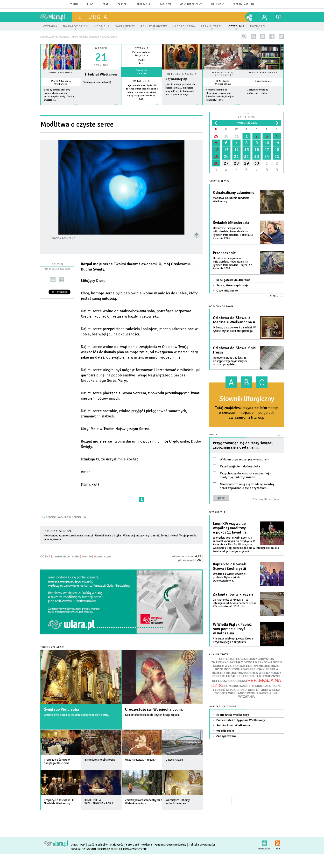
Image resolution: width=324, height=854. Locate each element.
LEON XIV (251, 666)
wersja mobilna (244, 4)
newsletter (262, 36)
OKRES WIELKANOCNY (264, 673)
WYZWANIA (246, 696)
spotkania (143, 4)
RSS (277, 842)
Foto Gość (132, 845)
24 (266, 156)
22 (246, 156)
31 (236, 136)
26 (216, 163)
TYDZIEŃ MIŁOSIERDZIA (230, 690)
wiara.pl (56, 17)
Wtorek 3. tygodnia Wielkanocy (61, 82)
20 (226, 156)
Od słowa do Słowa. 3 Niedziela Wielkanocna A (234, 320)
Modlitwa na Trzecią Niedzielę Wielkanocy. (231, 199)
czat (105, 4)
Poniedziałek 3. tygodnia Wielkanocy (240, 720)
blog (90, 4)
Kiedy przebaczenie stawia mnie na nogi (68, 535)
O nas (74, 845)
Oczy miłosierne (227, 290)
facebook (272, 36)
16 (256, 149)
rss (253, 36)
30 (226, 136)
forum (74, 4)
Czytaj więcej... (182, 107)
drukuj (61, 279)
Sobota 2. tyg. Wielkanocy (233, 725)
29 (216, 136)
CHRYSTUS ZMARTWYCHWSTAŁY (242, 660)
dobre (98, 556)
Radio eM (165, 4)
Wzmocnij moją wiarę (136, 535)
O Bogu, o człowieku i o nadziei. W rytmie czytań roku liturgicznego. (234, 329)
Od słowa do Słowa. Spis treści (234, 350)
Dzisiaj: (246, 115)
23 (256, 156)
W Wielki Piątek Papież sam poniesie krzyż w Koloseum (232, 628)
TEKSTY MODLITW (74, 517)
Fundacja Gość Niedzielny (170, 845)
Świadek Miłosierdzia (231, 223)
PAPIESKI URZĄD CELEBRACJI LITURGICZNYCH (246, 676)
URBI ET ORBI (258, 690)
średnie (87, 556)
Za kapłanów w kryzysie (233, 594)
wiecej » (101, 107)
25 (277, 156)
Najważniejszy (176, 79)
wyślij (53, 279)
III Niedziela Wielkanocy (232, 715)
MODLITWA (55, 517)
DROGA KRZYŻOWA (258, 662)
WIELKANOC (237, 693)
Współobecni (225, 731)
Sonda (213, 434)
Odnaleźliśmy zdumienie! (234, 192)
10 (266, 143)
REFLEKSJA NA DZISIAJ (229, 681)
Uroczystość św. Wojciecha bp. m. (154, 709)
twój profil (264, 17)
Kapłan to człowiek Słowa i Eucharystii (229, 566)
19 (216, 156)
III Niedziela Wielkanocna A (223, 82)
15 (246, 149)
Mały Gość (217, 4)
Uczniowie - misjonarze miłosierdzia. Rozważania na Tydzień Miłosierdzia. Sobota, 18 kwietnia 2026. (233, 233)
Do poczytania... (263, 81)
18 (277, 149)
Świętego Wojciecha (61, 709)
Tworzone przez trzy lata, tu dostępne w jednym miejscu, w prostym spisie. (230, 361)
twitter (281, 36)
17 (266, 149)
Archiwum (274, 499)
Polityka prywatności (202, 845)
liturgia (93, 17)
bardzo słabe (61, 556)
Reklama (146, 845)
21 (236, 156)
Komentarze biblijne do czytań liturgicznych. (152, 715)
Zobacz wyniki (260, 499)
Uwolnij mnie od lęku (108, 535)
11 (277, 143)
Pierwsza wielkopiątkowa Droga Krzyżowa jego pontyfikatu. (233, 640)
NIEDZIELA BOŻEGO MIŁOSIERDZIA (245, 671)
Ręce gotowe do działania (233, 280)
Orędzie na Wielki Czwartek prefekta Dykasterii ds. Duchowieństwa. (229, 577)
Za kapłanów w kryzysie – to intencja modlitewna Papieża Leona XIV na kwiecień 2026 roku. (234, 603)
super (108, 556)
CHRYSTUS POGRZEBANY (238, 659)
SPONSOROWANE (235, 686)
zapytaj (123, 4)
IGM (82, 845)
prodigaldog (59, 238)
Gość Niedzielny (191, 4)
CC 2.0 (72, 238)
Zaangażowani (226, 736)
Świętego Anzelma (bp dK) (97, 82)
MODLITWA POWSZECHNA (243, 669)
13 (226, 149)
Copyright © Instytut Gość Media (90, 849)
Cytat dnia (141, 81)
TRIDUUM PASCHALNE (265, 686)
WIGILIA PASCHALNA (262, 693)
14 (236, 149)
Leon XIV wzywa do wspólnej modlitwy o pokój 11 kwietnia (230, 528)
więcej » (61, 107)
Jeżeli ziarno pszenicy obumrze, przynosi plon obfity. (76, 715)
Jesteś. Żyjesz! (160, 535)
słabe (75, 556)
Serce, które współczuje (232, 285)
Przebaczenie (224, 253)
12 (216, 149)
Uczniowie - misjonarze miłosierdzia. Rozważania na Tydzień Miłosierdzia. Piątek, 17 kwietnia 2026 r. (232, 263)
